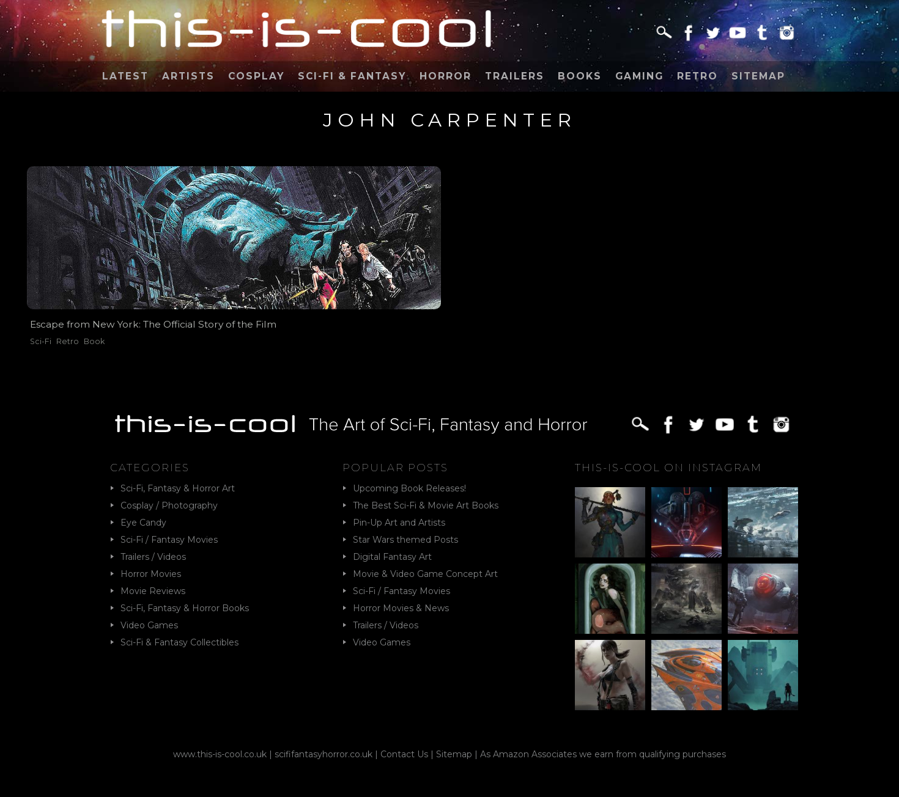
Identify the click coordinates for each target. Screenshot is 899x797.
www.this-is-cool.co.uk (220, 754)
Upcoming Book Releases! (409, 488)
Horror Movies (150, 573)
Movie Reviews (152, 591)
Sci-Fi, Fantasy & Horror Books (184, 608)
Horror (446, 76)
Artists (188, 76)
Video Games (149, 625)
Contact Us (404, 754)
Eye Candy (143, 522)
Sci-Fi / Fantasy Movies (169, 539)
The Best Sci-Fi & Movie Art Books (425, 505)
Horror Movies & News (401, 608)
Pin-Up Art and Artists (399, 522)
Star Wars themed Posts (405, 539)
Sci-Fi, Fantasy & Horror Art (177, 488)
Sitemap (758, 76)
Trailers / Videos (153, 556)
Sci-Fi (40, 341)
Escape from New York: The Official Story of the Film (153, 324)
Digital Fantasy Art (392, 556)
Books (580, 76)
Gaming (639, 76)
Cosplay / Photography (169, 505)
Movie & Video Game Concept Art (425, 573)
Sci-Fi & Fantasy (352, 76)
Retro (697, 76)
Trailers (514, 76)
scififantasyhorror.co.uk (323, 754)
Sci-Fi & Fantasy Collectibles (179, 642)
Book (94, 341)
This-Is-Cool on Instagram (668, 467)
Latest (125, 76)
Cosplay (256, 76)
